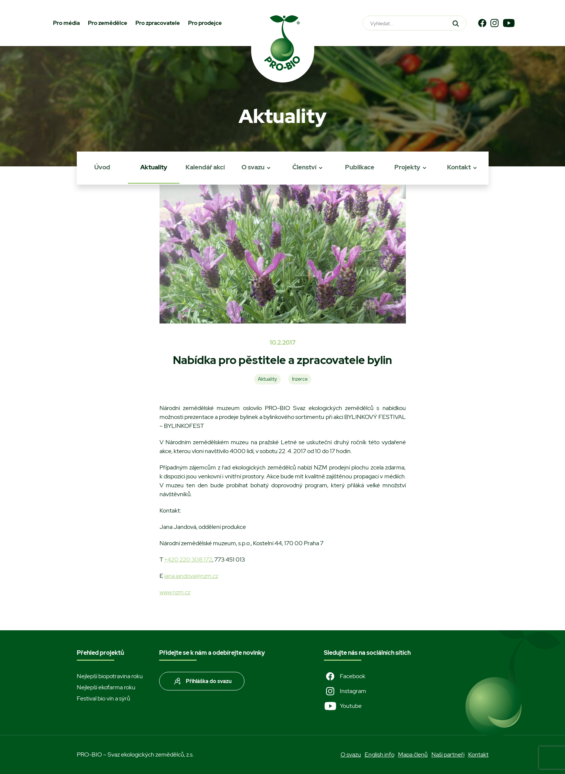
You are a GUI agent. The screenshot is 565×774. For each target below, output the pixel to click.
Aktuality (153, 167)
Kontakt (459, 167)
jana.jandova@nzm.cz (191, 576)
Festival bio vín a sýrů (103, 698)
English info (379, 754)
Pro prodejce (205, 23)
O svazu (253, 167)
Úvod (102, 167)
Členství (304, 167)
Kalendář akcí (205, 167)
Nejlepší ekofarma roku (106, 687)
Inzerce (300, 379)
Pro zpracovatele (157, 23)
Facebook (344, 676)
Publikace (359, 167)
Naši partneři (447, 754)
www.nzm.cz (175, 592)
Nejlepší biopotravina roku (110, 676)
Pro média (66, 23)
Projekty (407, 167)
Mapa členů (413, 754)
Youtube (343, 706)
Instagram (345, 691)
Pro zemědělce (107, 23)
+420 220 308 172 (188, 559)
